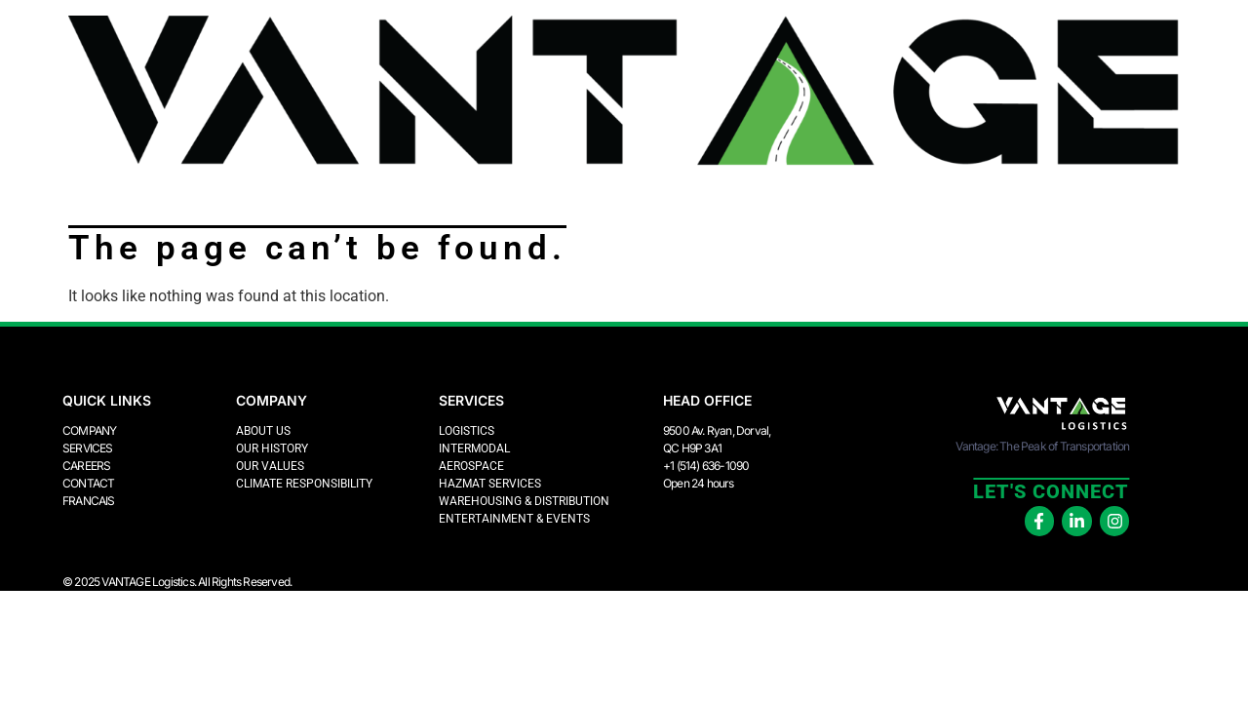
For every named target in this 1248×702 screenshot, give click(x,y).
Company (89, 430)
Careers (86, 465)
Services (87, 448)
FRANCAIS (88, 500)
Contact (88, 483)
